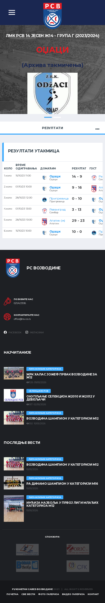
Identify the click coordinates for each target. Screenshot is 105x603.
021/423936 (20, 303)
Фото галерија (48, 594)
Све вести (28, 594)
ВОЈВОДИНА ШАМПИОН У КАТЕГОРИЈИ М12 (62, 418)
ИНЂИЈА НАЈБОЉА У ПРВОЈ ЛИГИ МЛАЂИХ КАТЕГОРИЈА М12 (62, 504)
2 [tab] (57, 117)
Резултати (52, 128)
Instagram (34, 332)
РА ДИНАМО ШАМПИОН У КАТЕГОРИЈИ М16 (62, 483)
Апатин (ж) (57, 220)
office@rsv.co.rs (22, 319)
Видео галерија (73, 594)
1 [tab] (48, 117)
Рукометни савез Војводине (32, 589)
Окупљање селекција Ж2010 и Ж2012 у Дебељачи (60, 397)
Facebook (13, 332)
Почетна (12, 594)
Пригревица (59, 198)
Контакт (93, 594)
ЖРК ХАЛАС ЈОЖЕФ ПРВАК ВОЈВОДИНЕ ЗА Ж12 (61, 375)
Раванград (57, 209)
